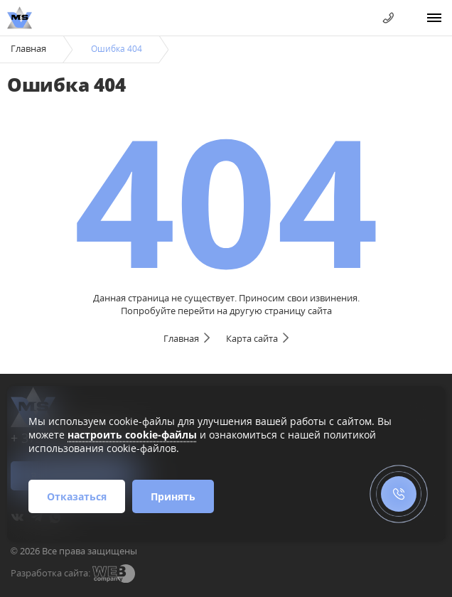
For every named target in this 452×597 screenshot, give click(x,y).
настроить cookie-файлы (132, 434)
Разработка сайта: (50, 572)
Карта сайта (252, 338)
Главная (28, 48)
